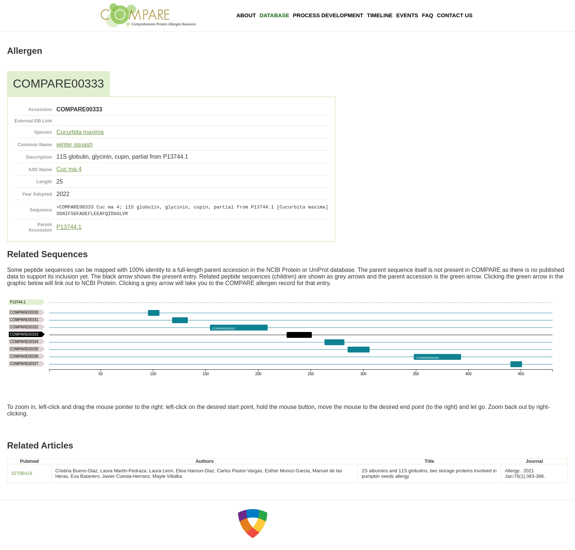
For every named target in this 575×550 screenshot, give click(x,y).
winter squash (74, 144)
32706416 (21, 473)
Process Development (328, 15)
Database (274, 15)
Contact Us (454, 15)
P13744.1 (69, 227)
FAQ (427, 15)
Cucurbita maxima (80, 132)
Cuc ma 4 (68, 169)
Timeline (380, 15)
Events (407, 15)
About (246, 15)
